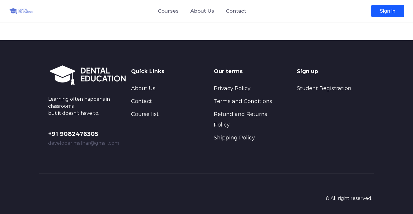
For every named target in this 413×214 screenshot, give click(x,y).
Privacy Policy (232, 88)
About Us (202, 11)
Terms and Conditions (243, 101)
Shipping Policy (234, 137)
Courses (168, 11)
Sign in (387, 11)
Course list (145, 114)
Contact (236, 11)
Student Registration (324, 88)
